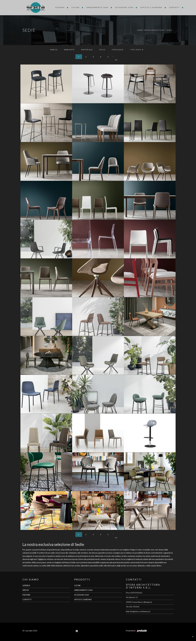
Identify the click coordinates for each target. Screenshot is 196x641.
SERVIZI (25, 590)
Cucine (75, 7)
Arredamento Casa (97, 7)
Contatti (174, 7)
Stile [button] (102, 49)
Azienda (60, 7)
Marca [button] (54, 49)
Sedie (169, 30)
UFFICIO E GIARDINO (83, 599)
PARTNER (26, 595)
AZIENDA (26, 585)
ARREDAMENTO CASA (83, 590)
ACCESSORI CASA (81, 595)
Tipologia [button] (117, 49)
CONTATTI (27, 599)
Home (140, 30)
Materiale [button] (87, 49)
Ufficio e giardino (151, 7)
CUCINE (77, 585)
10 (116, 60)
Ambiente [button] (69, 49)
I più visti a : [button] (137, 49)
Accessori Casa (124, 7)
